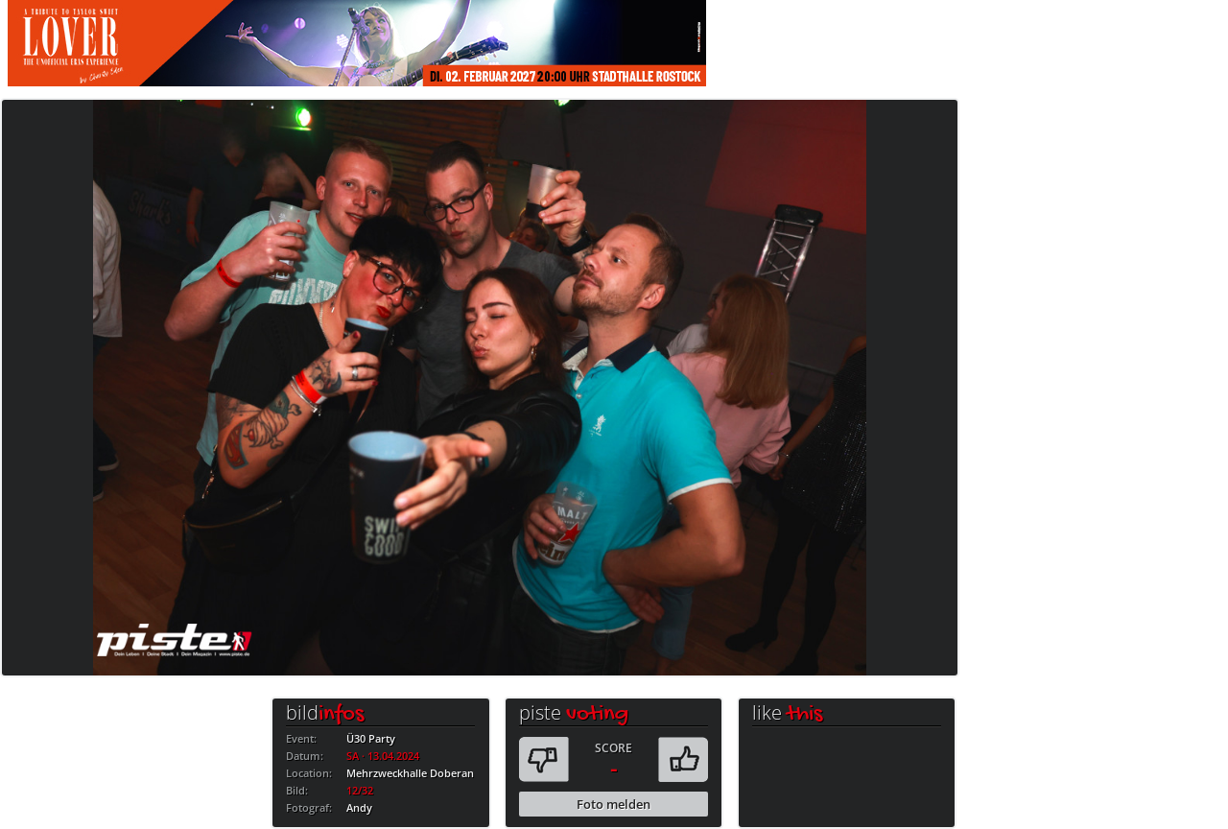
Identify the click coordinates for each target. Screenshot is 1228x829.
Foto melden (613, 804)
